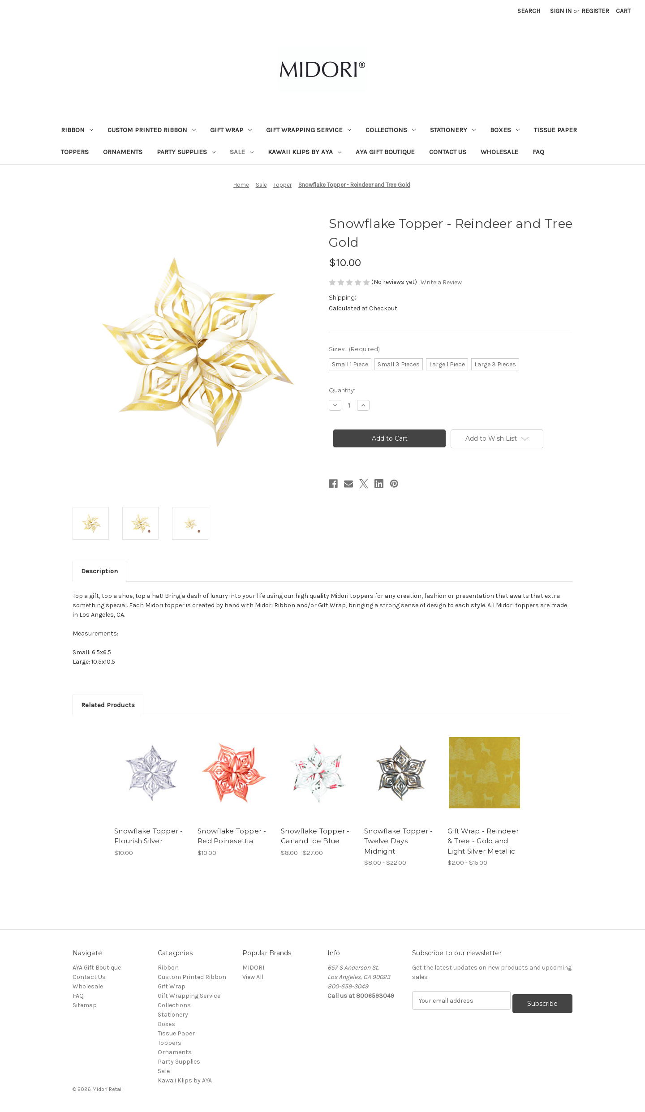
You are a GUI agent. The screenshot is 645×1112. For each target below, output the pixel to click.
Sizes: (354, 348)
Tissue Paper (555, 130)
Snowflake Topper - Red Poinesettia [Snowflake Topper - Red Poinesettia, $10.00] (232, 836)
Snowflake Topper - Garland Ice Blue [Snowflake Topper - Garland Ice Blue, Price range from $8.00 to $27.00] (315, 836)
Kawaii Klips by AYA (304, 152)
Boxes (505, 130)
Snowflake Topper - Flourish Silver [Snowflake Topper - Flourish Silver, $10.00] (148, 836)
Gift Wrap (231, 130)
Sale (242, 152)
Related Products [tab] (108, 705)
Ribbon (77, 130)
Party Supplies (186, 152)
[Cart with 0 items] (623, 11)
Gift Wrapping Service (308, 130)
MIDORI (253, 967)
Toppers (75, 152)
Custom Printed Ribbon (152, 130)
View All (252, 977)
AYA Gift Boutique (385, 152)
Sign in (561, 11)
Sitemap (85, 1005)
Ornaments (122, 152)
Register (595, 11)
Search (528, 11)
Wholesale (499, 152)
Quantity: (342, 390)
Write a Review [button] (441, 282)
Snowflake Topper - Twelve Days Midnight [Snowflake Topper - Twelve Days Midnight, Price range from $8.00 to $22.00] (398, 841)
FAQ (538, 152)
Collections (391, 130)
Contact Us (447, 152)
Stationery (453, 130)
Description (99, 571)
